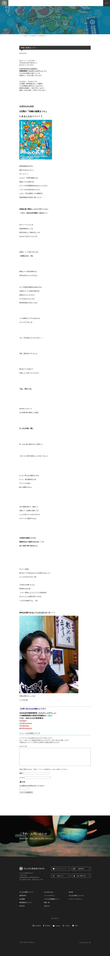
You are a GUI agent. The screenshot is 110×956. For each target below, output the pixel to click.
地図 (36, 715)
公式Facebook (13, 723)
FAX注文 (8, 906)
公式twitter (12, 726)
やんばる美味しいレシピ (80, 895)
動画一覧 (42, 902)
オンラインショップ (73, 868)
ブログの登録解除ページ (47, 899)
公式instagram (13, 728)
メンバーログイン (45, 895)
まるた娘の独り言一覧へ (53, 801)
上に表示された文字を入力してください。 (19, 785)
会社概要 (9, 899)
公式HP (10, 721)
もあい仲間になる (94, 875)
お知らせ (42, 906)
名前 (8, 773)
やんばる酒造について (13, 892)
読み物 (75, 892)
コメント (9, 746)
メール (8, 777)
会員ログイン (74, 875)
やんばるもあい (44, 892)
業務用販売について (12, 902)
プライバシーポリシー (80, 899)
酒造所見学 (95, 868)
